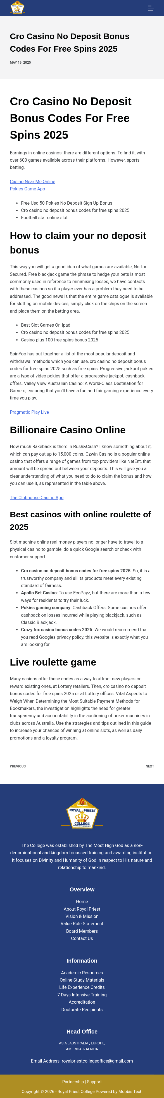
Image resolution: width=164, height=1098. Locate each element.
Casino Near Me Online (32, 181)
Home (82, 901)
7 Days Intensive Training (82, 994)
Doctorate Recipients (82, 1009)
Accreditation (82, 1002)
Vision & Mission (81, 916)
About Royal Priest (82, 909)
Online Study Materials (82, 980)
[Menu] (151, 8)
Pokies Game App (27, 189)
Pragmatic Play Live (29, 412)
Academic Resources (82, 972)
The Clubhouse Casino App (36, 497)
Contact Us (82, 938)
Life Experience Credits (82, 987)
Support (94, 1081)
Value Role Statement (82, 923)
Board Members (82, 931)
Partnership (73, 1081)
